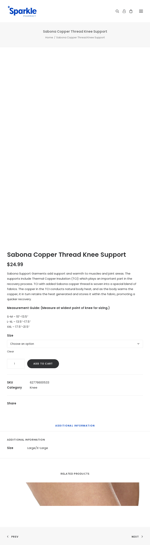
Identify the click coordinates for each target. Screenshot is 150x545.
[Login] (122, 11)
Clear (10, 351)
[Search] (115, 11)
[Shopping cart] (129, 11)
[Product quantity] (16, 364)
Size (10, 335)
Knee (33, 387)
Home (49, 37)
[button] (141, 11)
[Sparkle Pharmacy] (22, 11)
